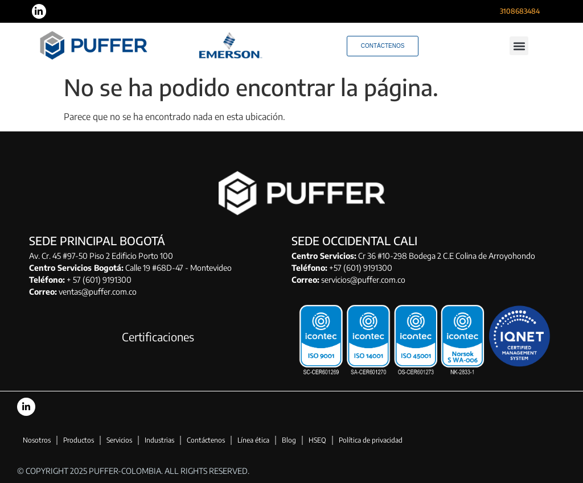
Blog (289, 440)
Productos (78, 440)
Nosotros (37, 440)
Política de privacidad (371, 440)
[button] (519, 45)
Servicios (119, 440)
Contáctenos (206, 440)
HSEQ (317, 440)
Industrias (159, 440)
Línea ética (253, 440)
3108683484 (520, 11)
